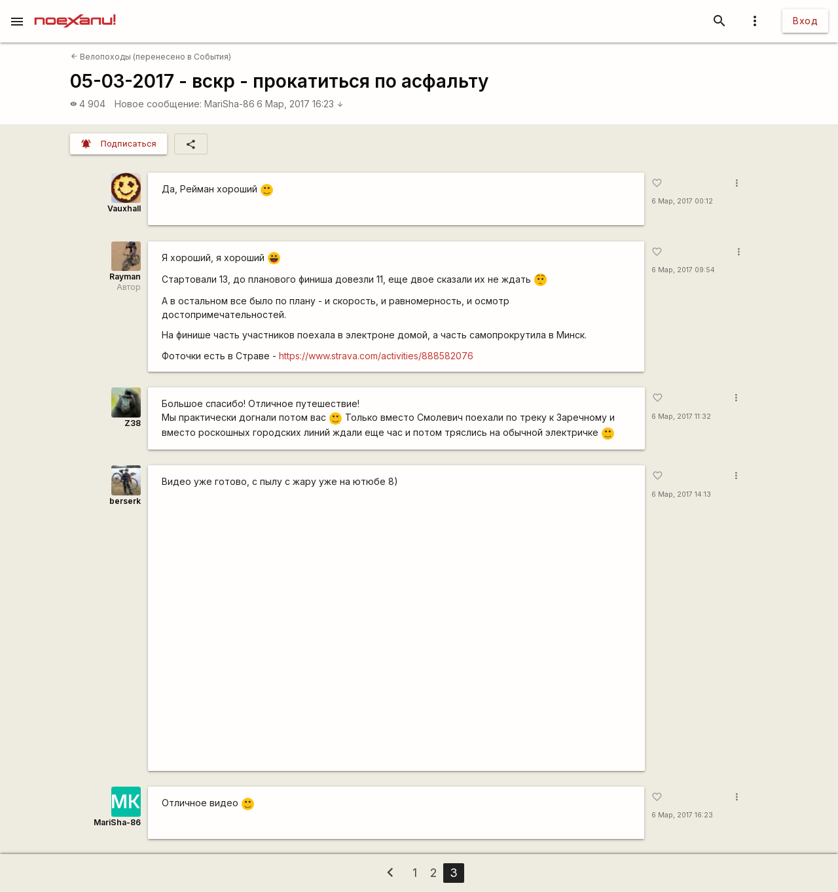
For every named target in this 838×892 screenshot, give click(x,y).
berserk (125, 501)
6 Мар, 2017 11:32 (681, 416)
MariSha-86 (229, 103)
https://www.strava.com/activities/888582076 (376, 355)
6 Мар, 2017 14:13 (681, 494)
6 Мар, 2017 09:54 (683, 270)
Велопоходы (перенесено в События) (151, 57)
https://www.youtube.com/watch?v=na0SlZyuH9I (396, 629)
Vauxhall (124, 208)
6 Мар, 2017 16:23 (300, 103)
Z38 (132, 423)
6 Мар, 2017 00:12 (682, 201)
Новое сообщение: (158, 103)
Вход (805, 20)
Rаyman (125, 276)
